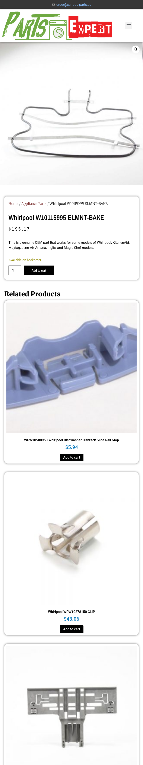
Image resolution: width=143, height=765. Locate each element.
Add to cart (39, 270)
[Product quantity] (15, 270)
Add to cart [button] (71, 457)
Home (13, 203)
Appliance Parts (34, 203)
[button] (128, 25)
